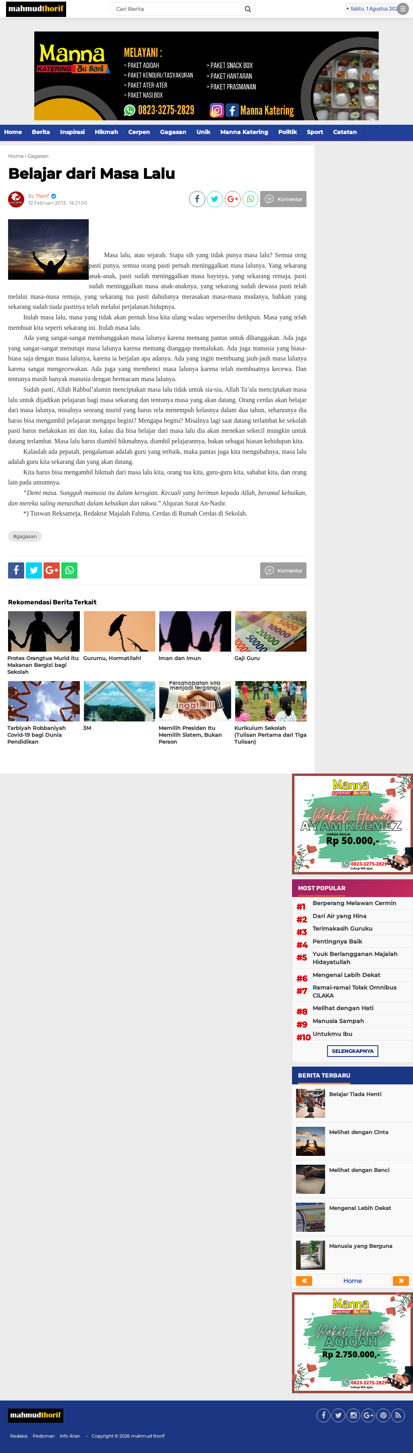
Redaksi (18, 1436)
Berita (41, 132)
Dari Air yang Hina (340, 916)
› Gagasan (36, 156)
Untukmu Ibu (333, 1034)
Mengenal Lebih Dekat (346, 975)
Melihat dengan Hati (343, 1008)
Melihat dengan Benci (359, 1170)
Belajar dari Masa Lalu (91, 173)
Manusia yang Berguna (360, 1246)
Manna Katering (244, 132)
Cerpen (139, 132)
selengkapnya (352, 1051)
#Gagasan (25, 536)
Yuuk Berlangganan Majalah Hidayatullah (355, 958)
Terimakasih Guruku (343, 928)
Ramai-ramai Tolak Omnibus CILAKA (354, 991)
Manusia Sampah (338, 1021)
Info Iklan (70, 1436)
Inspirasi (72, 132)
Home (13, 132)
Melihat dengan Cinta (358, 1132)
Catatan (345, 132)
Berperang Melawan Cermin (354, 903)
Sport (315, 132)
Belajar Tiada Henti (355, 1094)
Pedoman (43, 1436)
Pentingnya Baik (337, 941)
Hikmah (106, 132)
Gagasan (173, 132)
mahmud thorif (148, 1436)
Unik (203, 132)
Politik (287, 132)
